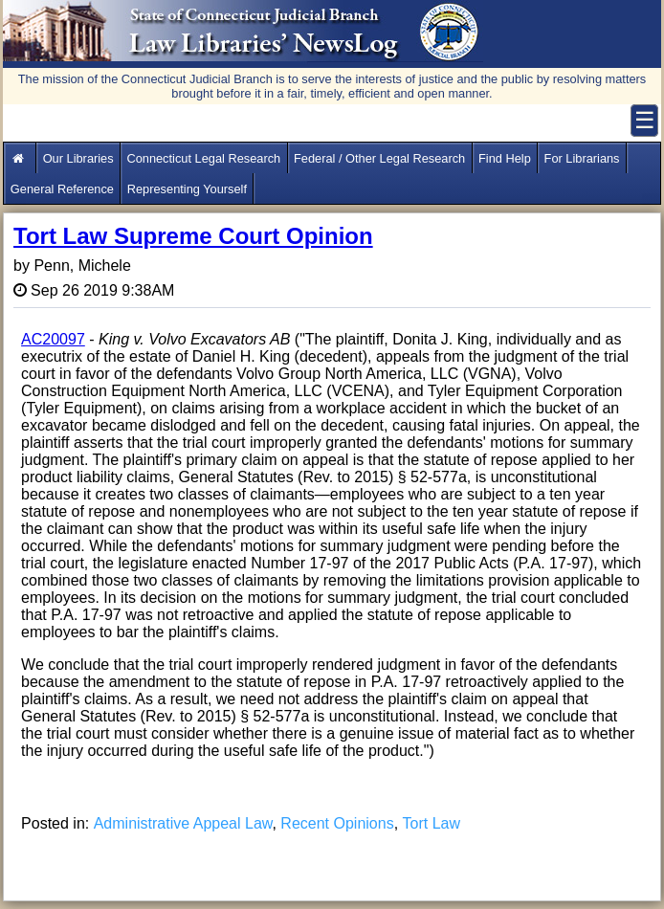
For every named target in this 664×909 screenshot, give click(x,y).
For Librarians (582, 158)
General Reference (62, 189)
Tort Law (431, 823)
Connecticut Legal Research (203, 158)
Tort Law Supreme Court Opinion (193, 236)
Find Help (504, 158)
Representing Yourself (187, 189)
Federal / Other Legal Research (379, 158)
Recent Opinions (336, 823)
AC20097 (53, 339)
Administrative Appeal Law (183, 823)
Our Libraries (78, 158)
